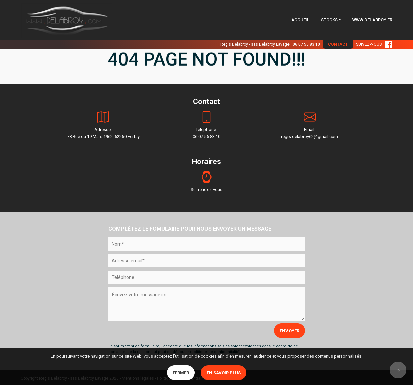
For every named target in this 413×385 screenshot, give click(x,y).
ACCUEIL (300, 19)
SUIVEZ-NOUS (374, 44)
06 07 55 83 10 (306, 44)
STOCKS (329, 19)
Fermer (181, 372)
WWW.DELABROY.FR (372, 19)
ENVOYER (289, 330)
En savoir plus (223, 372)
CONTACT (338, 44)
